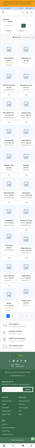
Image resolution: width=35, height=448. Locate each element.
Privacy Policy (6, 431)
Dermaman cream (26, 194)
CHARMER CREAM (9, 221)
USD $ (20, 8)
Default (8, 31)
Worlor (9, 303)
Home (4, 21)
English (29, 8)
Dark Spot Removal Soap (9, 246)
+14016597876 (6, 8)
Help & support (6, 411)
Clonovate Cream (26, 220)
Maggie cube (9, 165)
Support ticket (6, 414)
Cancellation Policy (7, 434)
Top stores (22, 404)
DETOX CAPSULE (9, 85)
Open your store (7, 401)
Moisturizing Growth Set (26, 113)
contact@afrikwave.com (17, 376)
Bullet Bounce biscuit (26, 59)
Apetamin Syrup (26, 85)
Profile (4, 404)
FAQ (20, 411)
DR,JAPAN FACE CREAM (9, 113)
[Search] (23, 26)
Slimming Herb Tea (9, 194)
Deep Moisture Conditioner (9, 276)
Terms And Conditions (8, 428)
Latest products (23, 408)
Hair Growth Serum (9, 141)
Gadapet (26, 165)
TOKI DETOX (26, 140)
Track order (5, 408)
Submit (27, 389)
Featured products (24, 401)
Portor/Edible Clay (9, 59)
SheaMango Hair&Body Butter (26, 276)
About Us (4, 424)
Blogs (20, 414)
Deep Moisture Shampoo (26, 249)
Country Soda (26, 300)
